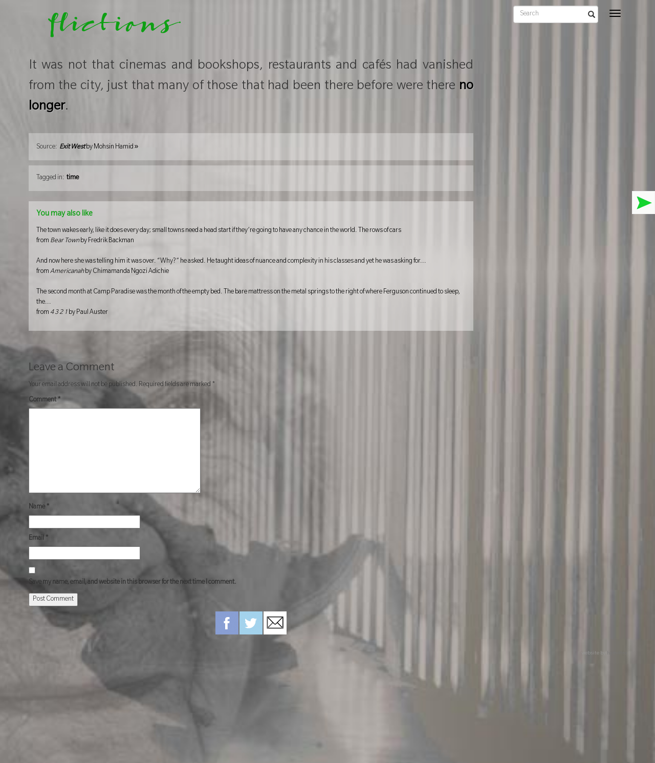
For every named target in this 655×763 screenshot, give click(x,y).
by (99, 147)
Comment (45, 400)
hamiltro (617, 653)
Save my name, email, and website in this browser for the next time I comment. (132, 582)
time (73, 178)
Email (39, 538)
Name (39, 507)
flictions (107, 28)
